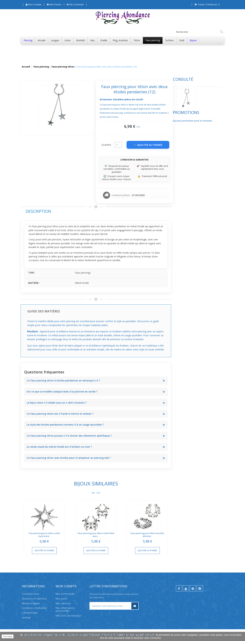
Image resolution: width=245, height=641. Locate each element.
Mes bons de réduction (68, 615)
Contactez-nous (30, 593)
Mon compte (66, 586)
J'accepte (8, 636)
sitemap (26, 617)
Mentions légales (31, 603)
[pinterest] (193, 588)
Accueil (26, 66)
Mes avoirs (61, 598)
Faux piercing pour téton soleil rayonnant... (95, 535)
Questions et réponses (34, 598)
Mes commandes (65, 593)
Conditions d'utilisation (34, 607)
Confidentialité (30, 612)
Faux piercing (41, 66)
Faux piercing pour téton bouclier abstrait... (198, 535)
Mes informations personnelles (65, 609)
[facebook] (179, 588)
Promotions (34, 124)
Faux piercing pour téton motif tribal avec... (146, 535)
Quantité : (157, 144)
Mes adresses (63, 603)
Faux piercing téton (63, 66)
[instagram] (200, 588)
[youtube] (186, 588)
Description (89, 211)
